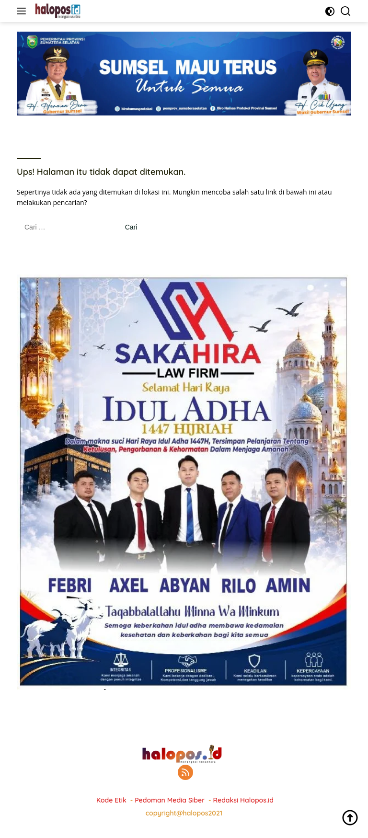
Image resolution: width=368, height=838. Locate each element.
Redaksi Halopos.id (243, 800)
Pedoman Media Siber (170, 800)
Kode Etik (111, 800)
